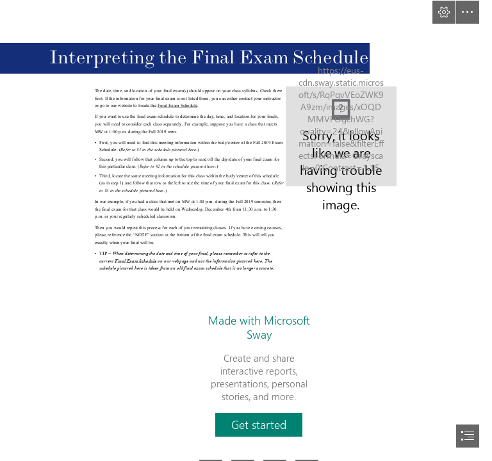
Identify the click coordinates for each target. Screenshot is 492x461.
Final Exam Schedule (177, 105)
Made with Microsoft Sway (259, 327)
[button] (443, 12)
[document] (246, 230)
